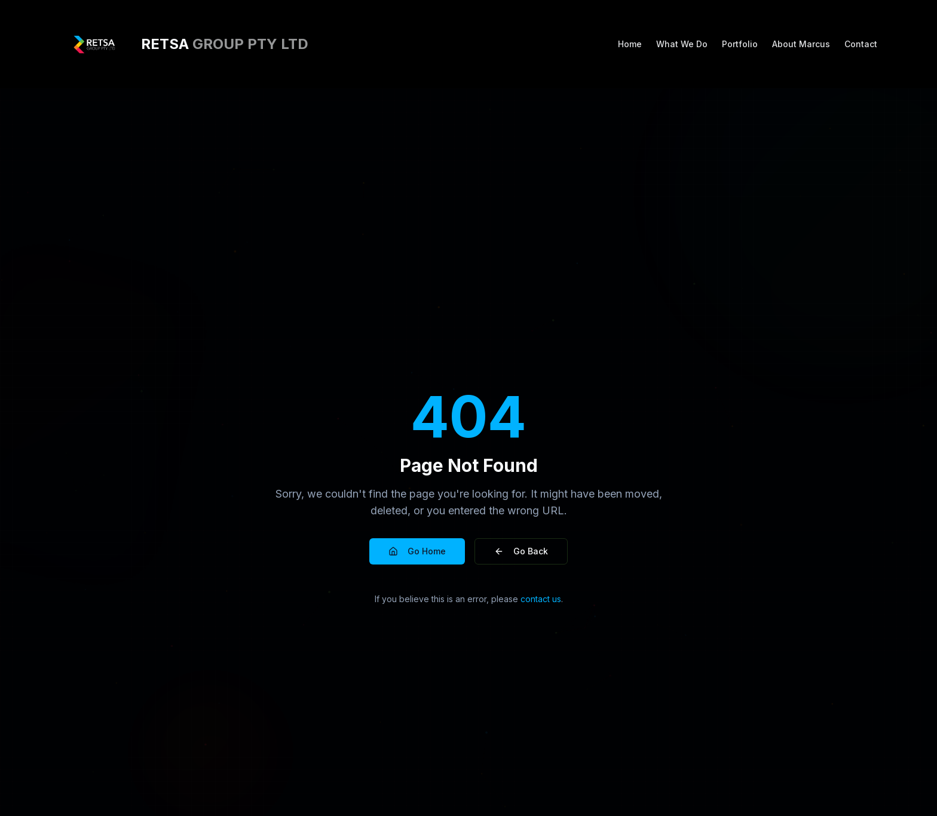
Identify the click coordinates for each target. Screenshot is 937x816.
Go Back (521, 551)
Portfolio (740, 44)
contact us (540, 599)
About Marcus (801, 44)
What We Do (682, 44)
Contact (860, 44)
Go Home (417, 551)
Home (630, 44)
